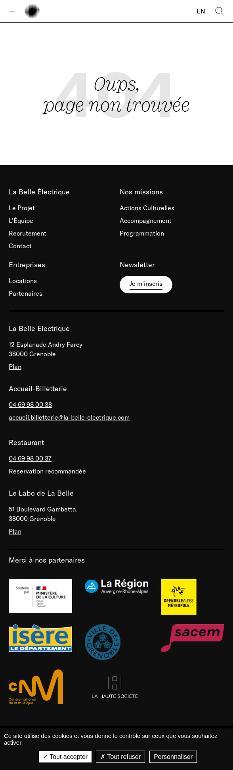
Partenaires (25, 293)
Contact (20, 246)
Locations (23, 281)
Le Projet (22, 208)
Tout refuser (120, 756)
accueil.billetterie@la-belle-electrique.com (69, 417)
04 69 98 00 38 (30, 405)
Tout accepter (65, 756)
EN (201, 11)
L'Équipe (21, 220)
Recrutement (27, 233)
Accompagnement (146, 220)
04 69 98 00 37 (30, 458)
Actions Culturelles (147, 208)
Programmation (142, 233)
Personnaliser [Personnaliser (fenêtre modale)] (173, 756)
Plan (15, 367)
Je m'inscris (146, 283)
